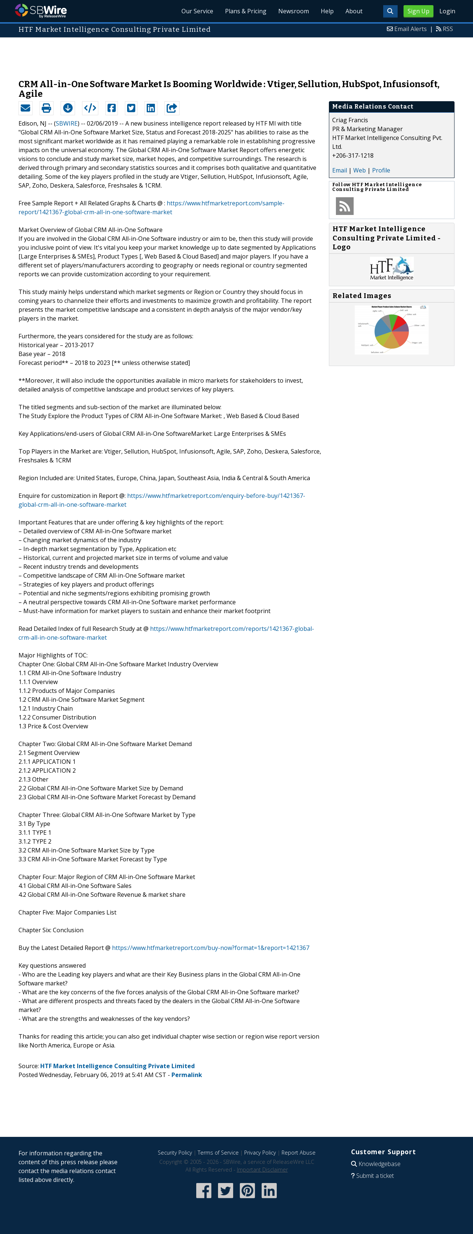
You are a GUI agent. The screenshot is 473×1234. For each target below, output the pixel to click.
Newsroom (293, 11)
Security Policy (175, 1152)
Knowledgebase (379, 1164)
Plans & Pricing (245, 11)
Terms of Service (218, 1152)
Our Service (197, 11)
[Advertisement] (236, 54)
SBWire (41, 11)
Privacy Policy (260, 1152)
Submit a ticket (375, 1176)
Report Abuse (299, 1152)
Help (327, 11)
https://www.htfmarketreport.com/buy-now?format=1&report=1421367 (210, 948)
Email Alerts (410, 29)
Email (339, 170)
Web (359, 170)
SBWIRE (67, 123)
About (354, 11)
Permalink (186, 1075)
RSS (448, 29)
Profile (381, 170)
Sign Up (418, 11)
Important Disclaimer (262, 1169)
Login (447, 11)
